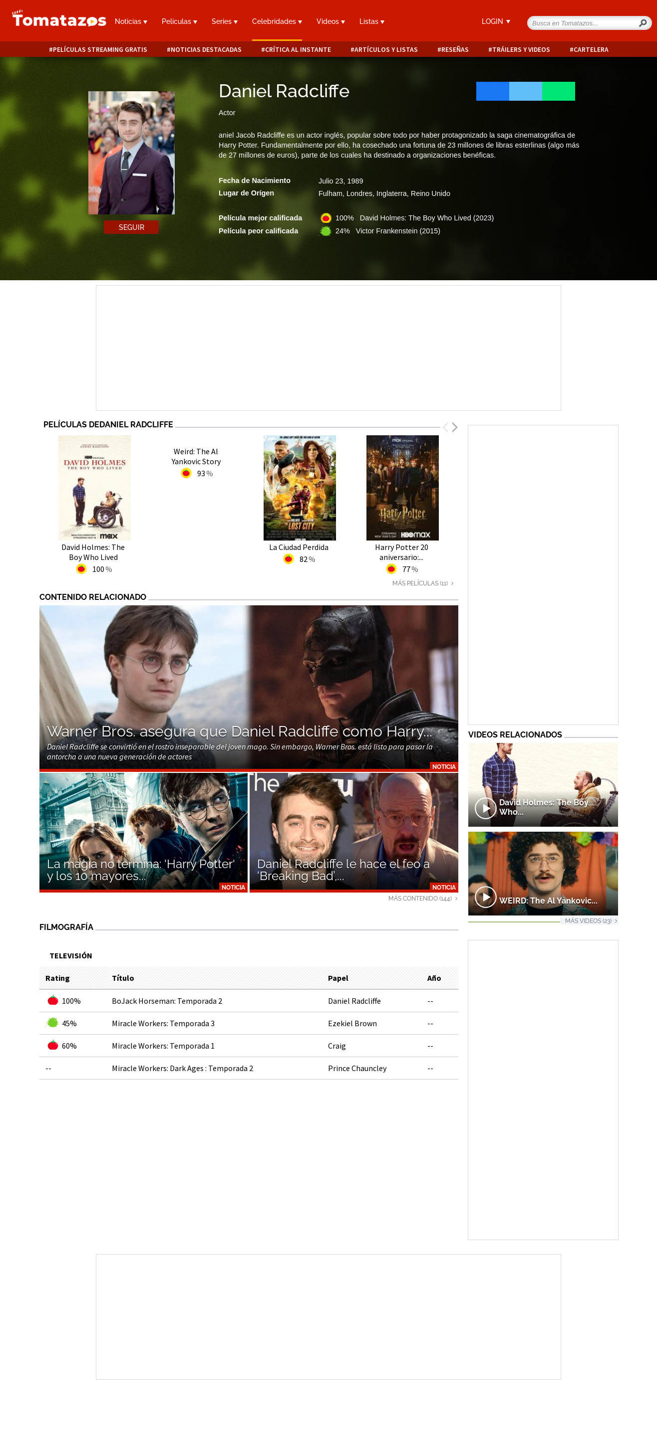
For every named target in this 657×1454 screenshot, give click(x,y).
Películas (179, 21)
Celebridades (277, 21)
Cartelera (591, 49)
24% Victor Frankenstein (387, 231)
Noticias (131, 21)
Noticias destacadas (206, 49)
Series (225, 21)
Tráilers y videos (521, 49)
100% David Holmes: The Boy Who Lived (414, 218)
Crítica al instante (298, 49)
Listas (371, 21)
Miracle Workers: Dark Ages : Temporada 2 (182, 1068)
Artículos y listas (386, 49)
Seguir (131, 227)
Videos (331, 21)
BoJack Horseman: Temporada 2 (167, 1001)
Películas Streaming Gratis (100, 49)
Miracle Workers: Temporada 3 (163, 1023)
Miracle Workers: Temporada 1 (163, 1046)
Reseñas (455, 49)
